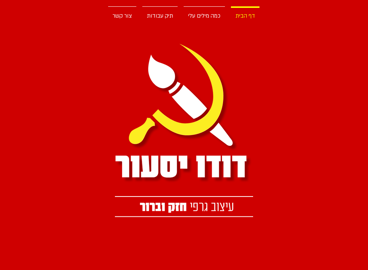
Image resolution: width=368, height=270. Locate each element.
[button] (160, 12)
